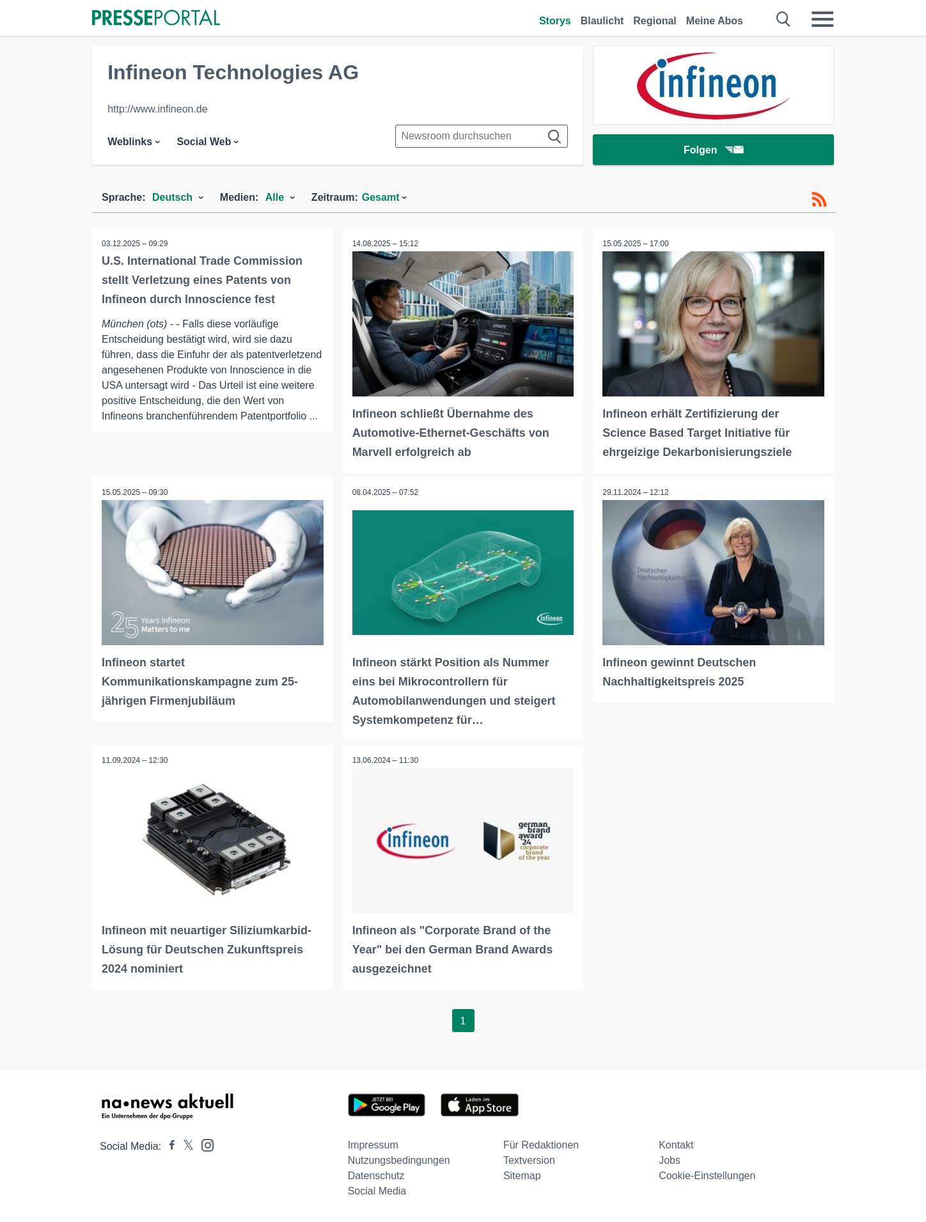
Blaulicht (602, 20)
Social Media (377, 1191)
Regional (655, 20)
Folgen (713, 150)
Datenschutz (376, 1175)
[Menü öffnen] (822, 19)
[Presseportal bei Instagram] (204, 1144)
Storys (555, 20)
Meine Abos (714, 20)
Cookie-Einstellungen (707, 1175)
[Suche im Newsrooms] (481, 136)
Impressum (373, 1145)
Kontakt (676, 1145)
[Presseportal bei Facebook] (168, 1146)
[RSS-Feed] (819, 199)
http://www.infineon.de (157, 109)
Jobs (669, 1160)
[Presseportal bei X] (184, 1146)
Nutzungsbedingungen (399, 1160)
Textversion (529, 1160)
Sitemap (522, 1175)
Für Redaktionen (541, 1145)
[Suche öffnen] (784, 19)
